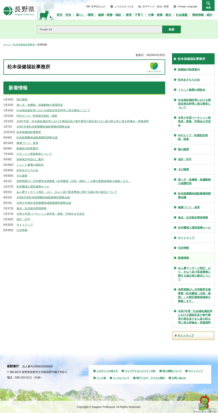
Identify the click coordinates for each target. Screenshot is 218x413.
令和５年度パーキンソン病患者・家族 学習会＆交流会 (51, 213)
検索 (208, 7)
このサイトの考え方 (107, 371)
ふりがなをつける (124, 6)
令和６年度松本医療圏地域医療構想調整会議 (44, 202)
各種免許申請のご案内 (30, 159)
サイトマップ (25, 224)
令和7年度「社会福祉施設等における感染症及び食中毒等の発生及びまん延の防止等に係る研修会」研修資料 (83, 121)
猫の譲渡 (22, 99)
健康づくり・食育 (27, 143)
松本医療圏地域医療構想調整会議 (37, 137)
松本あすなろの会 (27, 170)
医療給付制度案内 (27, 148)
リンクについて (121, 378)
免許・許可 (23, 219)
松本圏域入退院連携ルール (33, 186)
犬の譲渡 (22, 175)
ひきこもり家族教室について (34, 153)
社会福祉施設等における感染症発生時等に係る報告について (53, 110)
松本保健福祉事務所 (24, 44)
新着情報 (183, 257)
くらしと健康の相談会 (30, 164)
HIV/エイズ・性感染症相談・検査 (37, 115)
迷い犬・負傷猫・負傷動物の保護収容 (40, 104)
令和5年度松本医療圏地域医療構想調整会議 (43, 197)
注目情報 (22, 230)
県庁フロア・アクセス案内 (150, 378)
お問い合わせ (179, 378)
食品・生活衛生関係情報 (31, 208)
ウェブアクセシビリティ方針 (140, 371)
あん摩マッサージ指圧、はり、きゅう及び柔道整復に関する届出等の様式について (67, 192)
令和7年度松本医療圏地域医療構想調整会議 (43, 126)
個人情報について (172, 371)
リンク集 (101, 378)
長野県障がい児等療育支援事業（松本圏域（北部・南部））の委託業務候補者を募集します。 (74, 181)
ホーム (7, 44)
